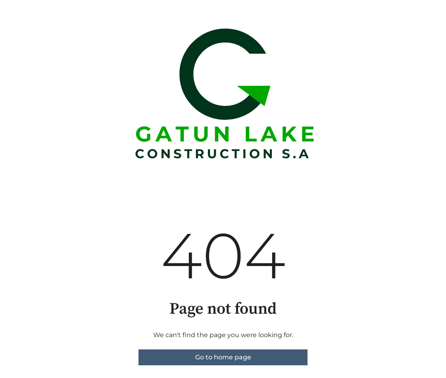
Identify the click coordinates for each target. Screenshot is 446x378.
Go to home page (223, 357)
